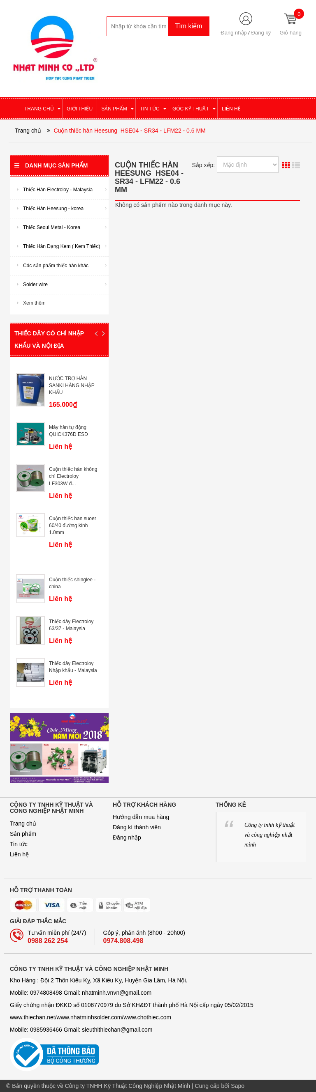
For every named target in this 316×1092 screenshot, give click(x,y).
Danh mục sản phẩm (51, 165)
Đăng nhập (233, 33)
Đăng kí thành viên (137, 827)
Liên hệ (19, 854)
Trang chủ (23, 823)
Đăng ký (261, 33)
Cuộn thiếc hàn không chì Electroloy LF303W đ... (73, 476)
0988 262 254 (48, 940)
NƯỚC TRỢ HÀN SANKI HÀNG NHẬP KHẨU (71, 385)
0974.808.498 (123, 940)
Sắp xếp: (203, 165)
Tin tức (19, 844)
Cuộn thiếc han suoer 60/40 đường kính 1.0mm (72, 525)
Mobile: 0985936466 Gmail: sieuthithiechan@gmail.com (81, 1029)
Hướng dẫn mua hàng (141, 817)
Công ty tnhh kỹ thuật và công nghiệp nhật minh (269, 835)
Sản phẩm (23, 833)
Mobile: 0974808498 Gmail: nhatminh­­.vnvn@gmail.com (80, 992)
